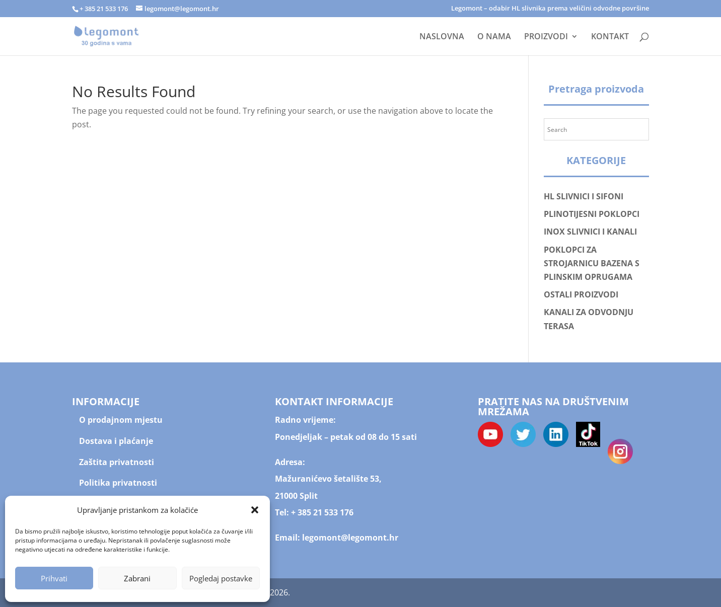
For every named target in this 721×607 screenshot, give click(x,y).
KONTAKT (610, 37)
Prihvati (54, 578)
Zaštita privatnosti (116, 462)
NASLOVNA (441, 37)
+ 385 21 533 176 (322, 512)
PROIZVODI (546, 37)
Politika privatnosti (118, 482)
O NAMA (494, 37)
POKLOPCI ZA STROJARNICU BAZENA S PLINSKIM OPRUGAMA (591, 263)
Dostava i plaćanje (116, 440)
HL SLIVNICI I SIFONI (583, 196)
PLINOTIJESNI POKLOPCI (591, 213)
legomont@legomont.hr (349, 537)
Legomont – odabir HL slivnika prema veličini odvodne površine (550, 9)
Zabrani (137, 578)
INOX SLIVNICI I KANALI (590, 231)
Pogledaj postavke (220, 578)
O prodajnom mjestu (121, 419)
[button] (255, 510)
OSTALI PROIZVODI (581, 294)
